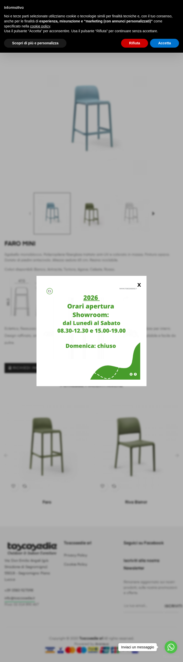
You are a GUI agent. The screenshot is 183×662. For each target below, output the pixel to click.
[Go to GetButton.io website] (171, 656)
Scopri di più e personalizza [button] (35, 43)
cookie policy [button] (40, 26)
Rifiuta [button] (134, 43)
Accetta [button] (164, 43)
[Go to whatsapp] (171, 647)
